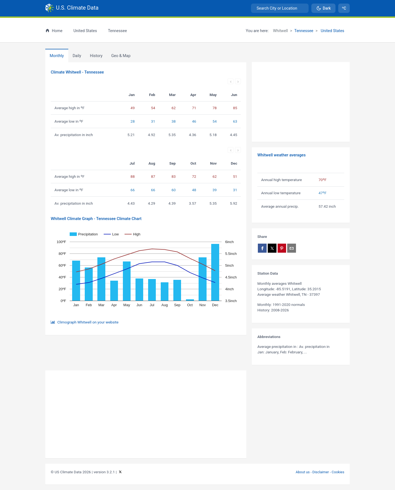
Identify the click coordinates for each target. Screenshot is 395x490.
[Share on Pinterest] (282, 248)
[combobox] (280, 8)
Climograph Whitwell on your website (88, 322)
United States (332, 31)
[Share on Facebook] (262, 248)
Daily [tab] (77, 55)
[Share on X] (272, 248)
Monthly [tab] (57, 55)
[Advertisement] (300, 102)
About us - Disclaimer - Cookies (320, 472)
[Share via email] (291, 248)
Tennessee (303, 31)
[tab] (96, 56)
